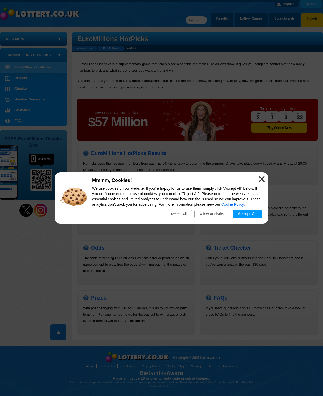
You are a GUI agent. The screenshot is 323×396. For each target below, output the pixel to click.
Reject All (179, 214)
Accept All (247, 214)
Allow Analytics (212, 214)
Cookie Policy (232, 204)
